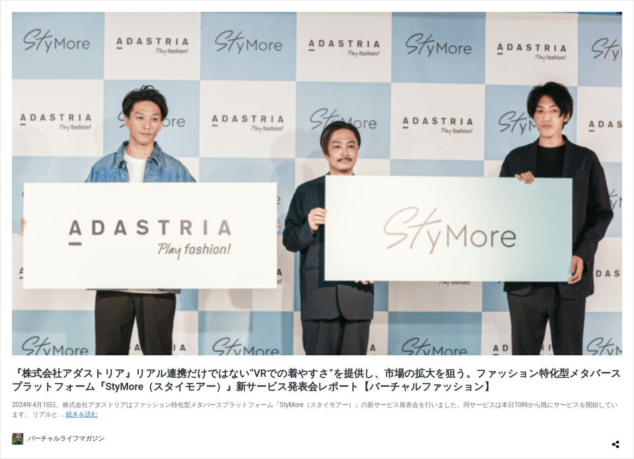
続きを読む (82, 414)
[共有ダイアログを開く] (615, 440)
